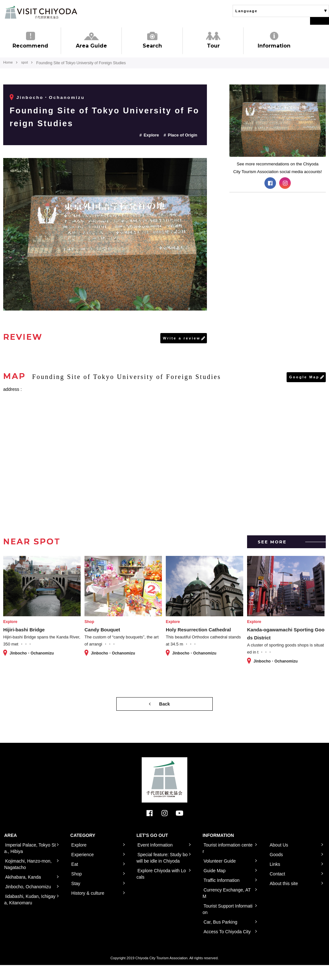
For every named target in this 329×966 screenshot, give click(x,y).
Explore (151, 135)
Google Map (303, 377)
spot (26, 63)
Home (8, 63)
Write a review (180, 338)
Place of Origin (182, 135)
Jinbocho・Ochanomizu (51, 97)
